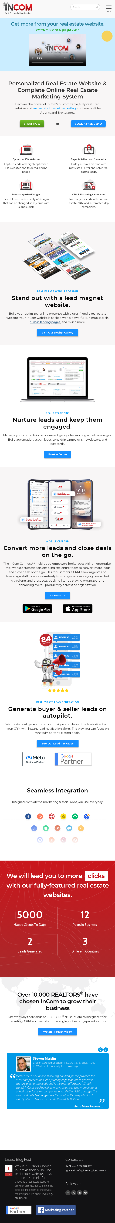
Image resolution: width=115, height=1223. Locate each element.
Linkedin (79, 1192)
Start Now (31, 123)
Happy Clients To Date (30, 925)
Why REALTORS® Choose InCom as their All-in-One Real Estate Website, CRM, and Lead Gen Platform (33, 1172)
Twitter (73, 1192)
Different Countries (85, 951)
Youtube (85, 1192)
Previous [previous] (100, 1049)
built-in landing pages (45, 322)
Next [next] (105, 1049)
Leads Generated (30, 951)
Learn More (57, 595)
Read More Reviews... (88, 1106)
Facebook (67, 1192)
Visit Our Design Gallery (57, 332)
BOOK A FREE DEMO (88, 123)
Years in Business (85, 925)
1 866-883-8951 (84, 1166)
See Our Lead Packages (58, 743)
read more (20, 1197)
